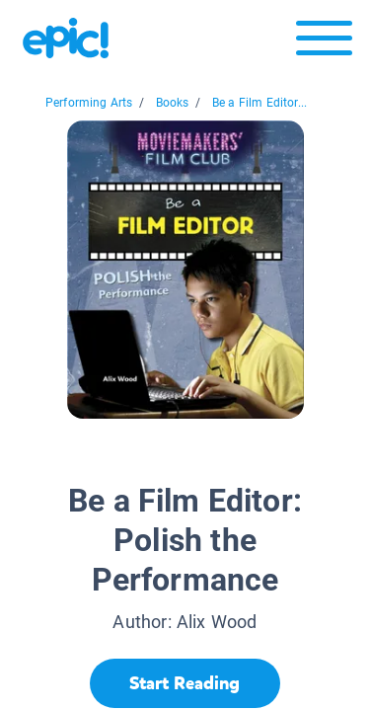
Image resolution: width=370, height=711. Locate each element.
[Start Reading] (185, 683)
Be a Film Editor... (259, 103)
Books (172, 103)
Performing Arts (89, 103)
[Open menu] (324, 43)
